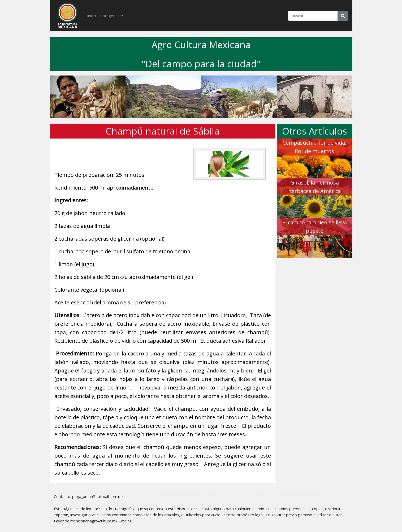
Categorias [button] (110, 15)
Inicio (92, 15)
